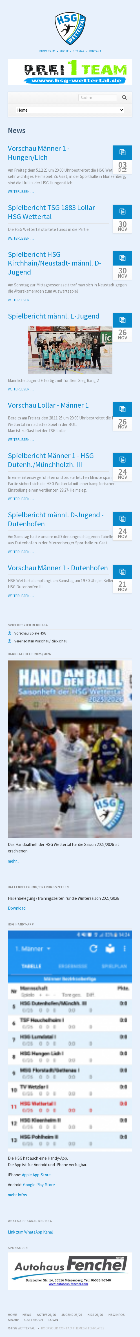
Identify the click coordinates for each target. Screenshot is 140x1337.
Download (17, 908)
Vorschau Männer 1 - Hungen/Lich (39, 152)
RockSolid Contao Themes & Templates (72, 1328)
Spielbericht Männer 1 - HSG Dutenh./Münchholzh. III (51, 460)
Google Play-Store (39, 1184)
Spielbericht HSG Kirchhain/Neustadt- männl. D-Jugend (54, 263)
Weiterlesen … (21, 191)
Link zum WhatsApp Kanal (30, 1232)
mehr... (13, 861)
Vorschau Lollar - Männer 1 (48, 405)
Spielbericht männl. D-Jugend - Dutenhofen (56, 519)
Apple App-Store (36, 1174)
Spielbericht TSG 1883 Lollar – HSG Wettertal (54, 212)
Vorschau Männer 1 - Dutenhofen (58, 567)
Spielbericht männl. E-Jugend (53, 316)
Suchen (124, 97)
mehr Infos (17, 1194)
